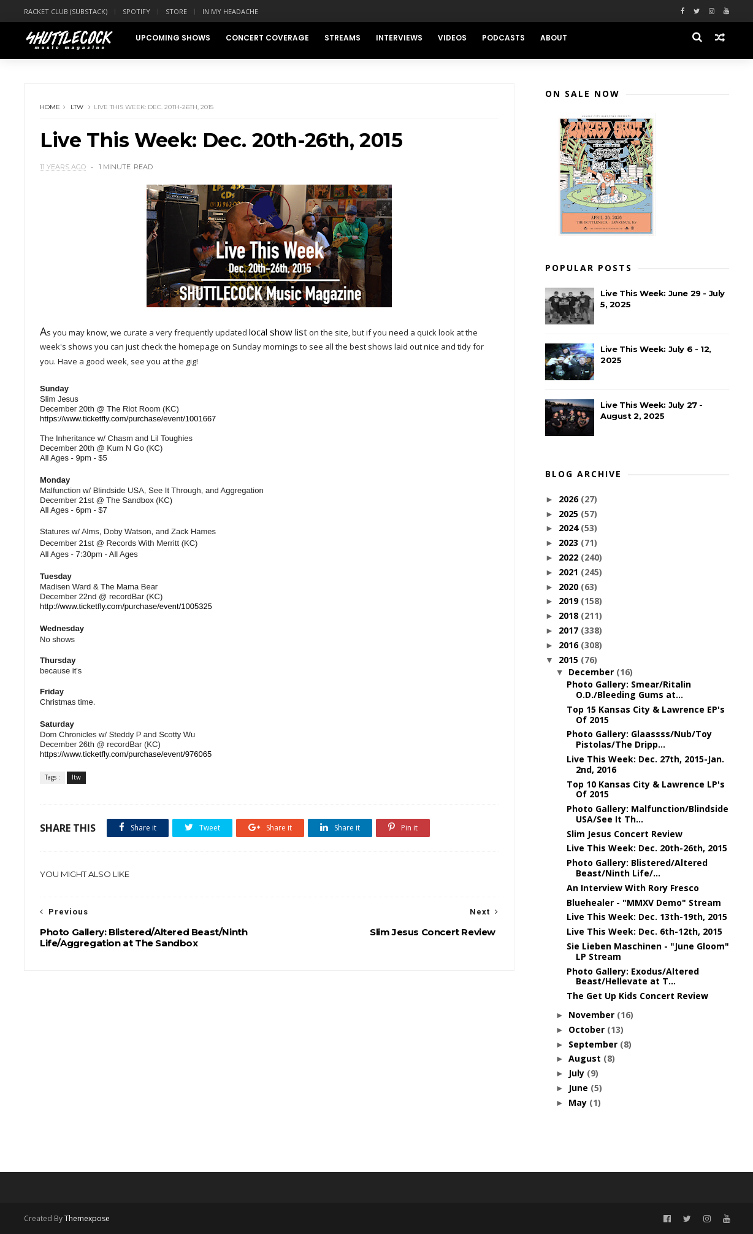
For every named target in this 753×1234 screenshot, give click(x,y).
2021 (570, 572)
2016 (570, 645)
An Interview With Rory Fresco (633, 888)
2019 (570, 601)
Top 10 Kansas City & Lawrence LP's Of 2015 (646, 789)
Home (50, 107)
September (594, 1044)
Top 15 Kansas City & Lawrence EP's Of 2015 (646, 714)
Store (176, 11)
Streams (342, 38)
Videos (452, 38)
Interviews (399, 38)
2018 (570, 615)
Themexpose (87, 1218)
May (578, 1102)
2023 (570, 542)
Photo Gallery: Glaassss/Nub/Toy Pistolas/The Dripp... (639, 739)
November (592, 1015)
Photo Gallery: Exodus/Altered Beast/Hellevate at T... (633, 976)
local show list (278, 332)
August (585, 1058)
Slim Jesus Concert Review (624, 834)
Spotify (136, 11)
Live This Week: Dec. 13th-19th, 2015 (647, 916)
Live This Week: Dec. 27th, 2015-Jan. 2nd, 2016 (645, 764)
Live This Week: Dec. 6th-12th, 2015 (644, 931)
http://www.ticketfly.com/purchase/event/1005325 (126, 606)
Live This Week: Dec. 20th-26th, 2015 (647, 848)
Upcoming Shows (173, 38)
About (553, 38)
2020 (570, 586)
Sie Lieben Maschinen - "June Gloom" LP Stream (648, 951)
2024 (570, 528)
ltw (77, 107)
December (592, 672)
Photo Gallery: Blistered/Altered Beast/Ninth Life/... (637, 868)
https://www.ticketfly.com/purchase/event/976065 (126, 754)
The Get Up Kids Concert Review (637, 996)
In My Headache (230, 11)
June (579, 1088)
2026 (570, 499)
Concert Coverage (267, 38)
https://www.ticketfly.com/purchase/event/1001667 (128, 418)
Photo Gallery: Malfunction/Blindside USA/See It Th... (647, 814)
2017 (570, 630)
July (577, 1073)
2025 (570, 513)
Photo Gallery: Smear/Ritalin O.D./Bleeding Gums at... (629, 689)
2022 (570, 557)
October (587, 1029)
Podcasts (503, 38)
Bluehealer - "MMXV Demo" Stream (644, 902)
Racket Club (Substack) (65, 11)
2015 (570, 659)
